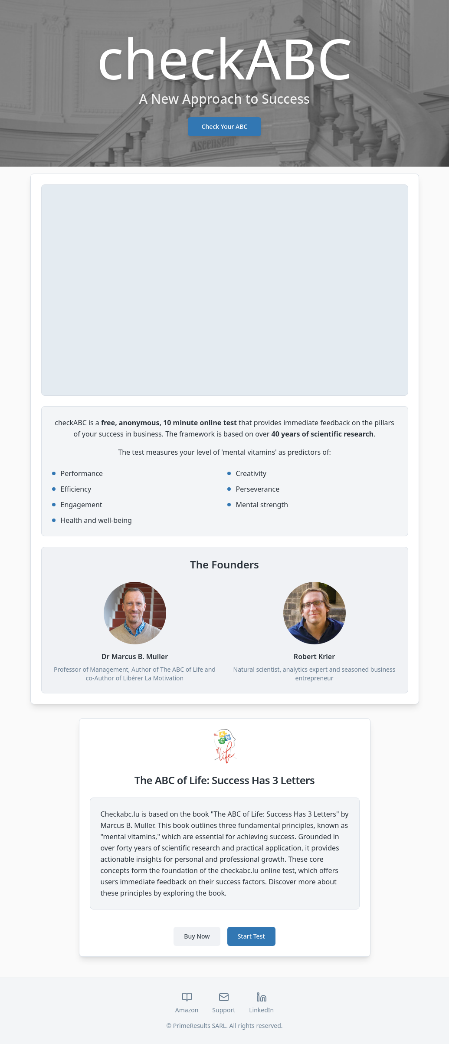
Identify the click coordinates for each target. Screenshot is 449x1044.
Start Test (251, 936)
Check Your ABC (225, 126)
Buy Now (197, 936)
